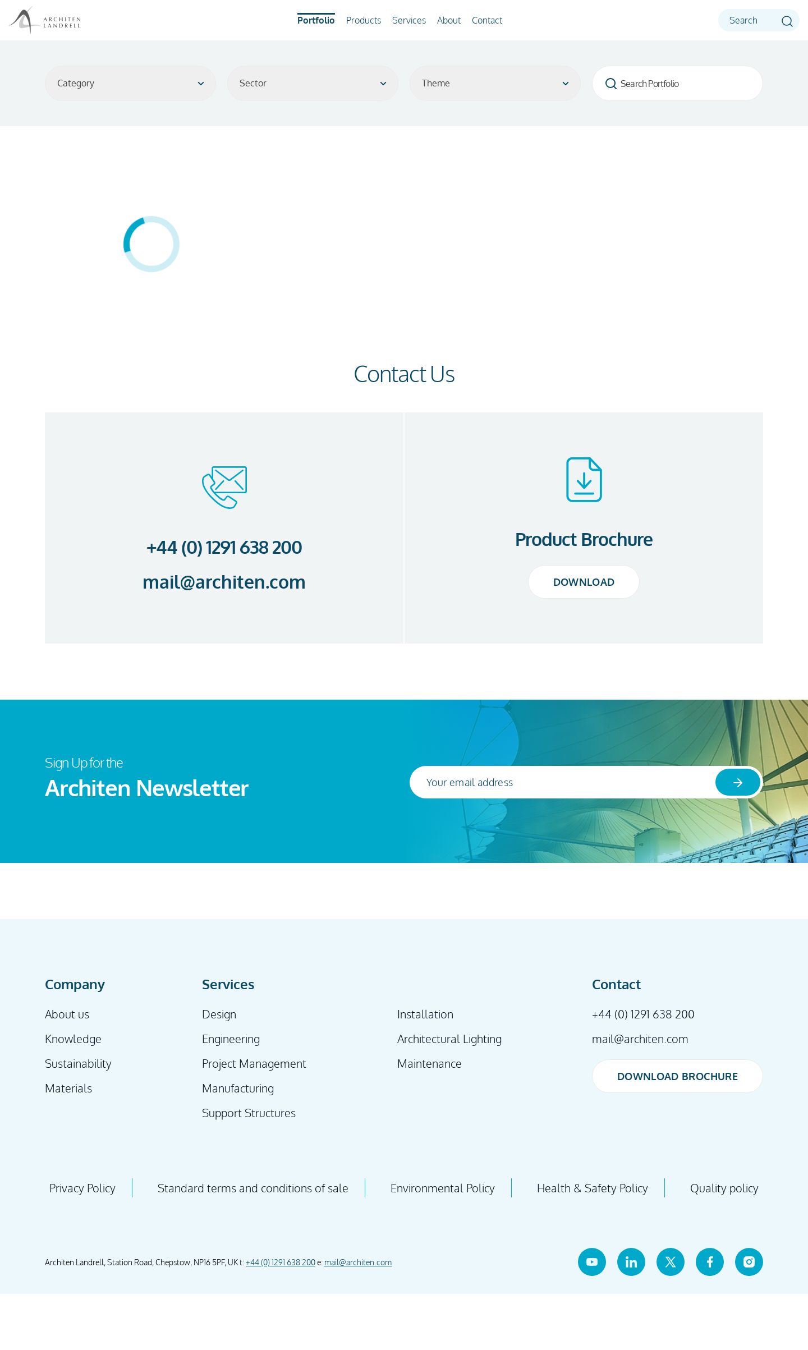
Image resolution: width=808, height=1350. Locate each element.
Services (409, 20)
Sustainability (78, 1063)
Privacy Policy (82, 1188)
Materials (68, 1088)
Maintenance (429, 1063)
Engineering (231, 1038)
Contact (487, 20)
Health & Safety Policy (592, 1188)
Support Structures (249, 1112)
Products (363, 20)
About (449, 20)
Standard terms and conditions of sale (253, 1188)
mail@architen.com (224, 582)
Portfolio (316, 20)
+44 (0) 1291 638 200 (224, 546)
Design (219, 1014)
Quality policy (724, 1188)
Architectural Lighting (449, 1038)
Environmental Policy (443, 1188)
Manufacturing (238, 1088)
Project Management (254, 1063)
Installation (425, 1014)
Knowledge (73, 1038)
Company (75, 984)
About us (67, 1014)
